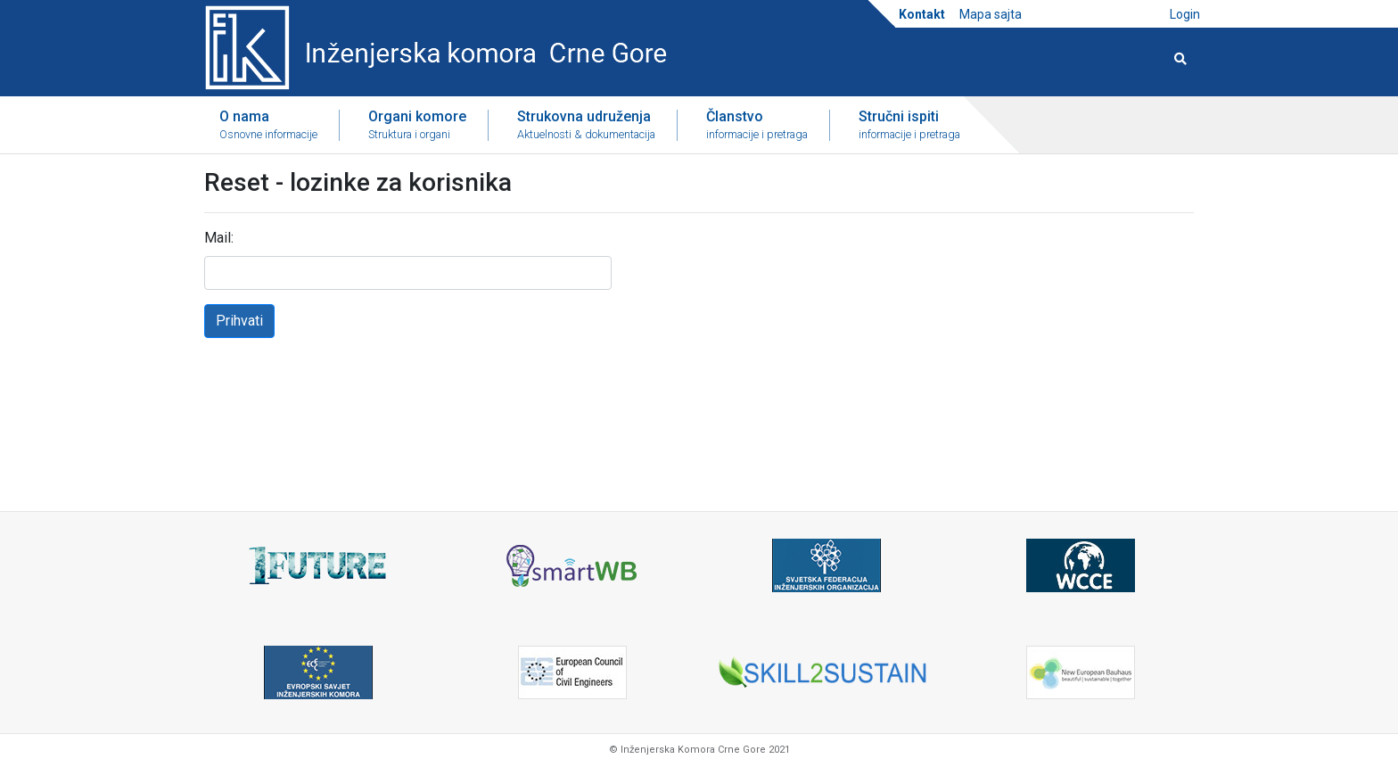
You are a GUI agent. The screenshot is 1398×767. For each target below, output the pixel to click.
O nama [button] (268, 126)
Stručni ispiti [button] (909, 126)
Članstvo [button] (757, 126)
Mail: (219, 237)
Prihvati (239, 320)
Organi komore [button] (417, 126)
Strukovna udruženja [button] (586, 126)
